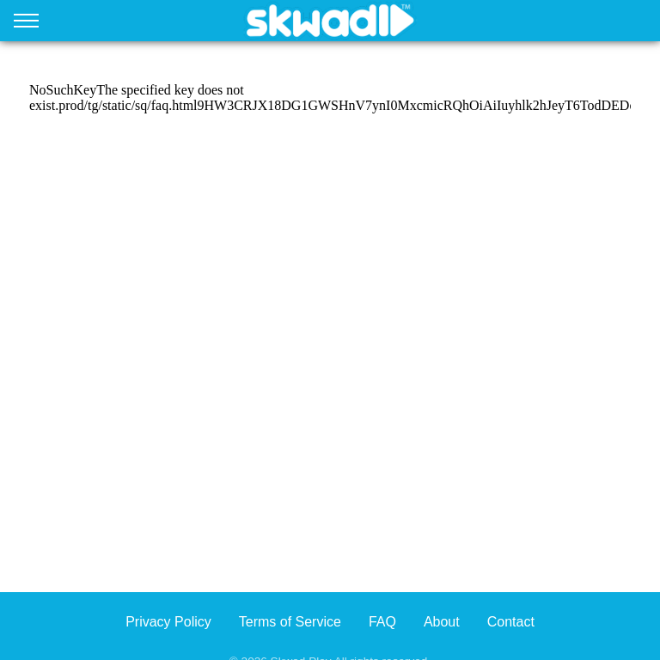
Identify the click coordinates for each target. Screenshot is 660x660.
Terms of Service (290, 621)
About (442, 621)
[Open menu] (26, 24)
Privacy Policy (168, 621)
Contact (511, 621)
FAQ (382, 621)
